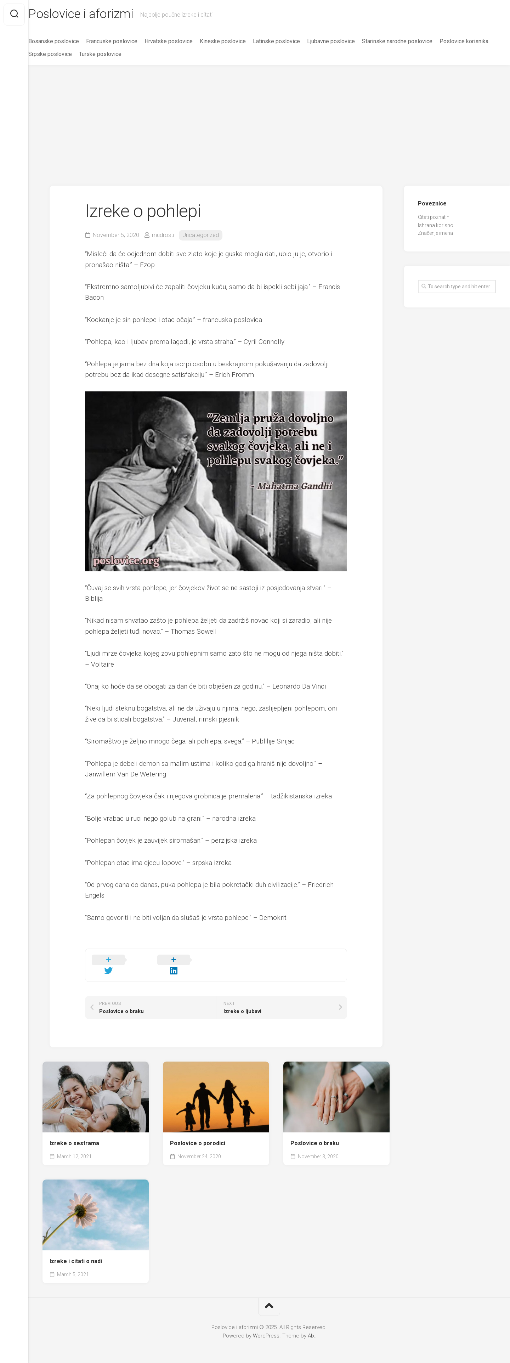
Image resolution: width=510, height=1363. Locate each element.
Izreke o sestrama (74, 1134)
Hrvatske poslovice (183, 42)
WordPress (266, 1327)
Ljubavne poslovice (345, 42)
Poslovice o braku (314, 1134)
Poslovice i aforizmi (95, 14)
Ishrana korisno (435, 226)
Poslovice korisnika (66, 54)
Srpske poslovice (120, 54)
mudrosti (163, 235)
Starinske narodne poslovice (411, 42)
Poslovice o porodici (197, 1134)
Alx (311, 1327)
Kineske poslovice (237, 42)
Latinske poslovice (290, 42)
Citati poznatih (433, 218)
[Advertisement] (269, 119)
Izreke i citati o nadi (76, 1252)
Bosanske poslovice (67, 42)
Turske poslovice (170, 54)
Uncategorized (200, 235)
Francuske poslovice (126, 42)
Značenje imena (435, 234)
